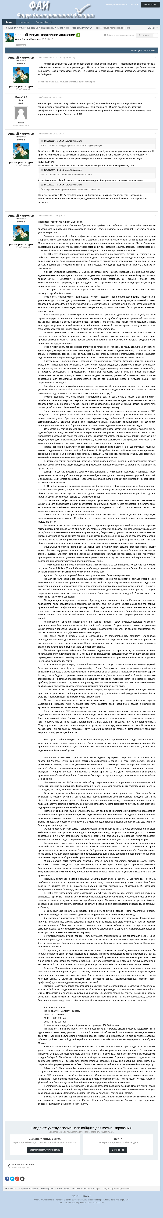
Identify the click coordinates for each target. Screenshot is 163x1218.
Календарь (24, 22)
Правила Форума (44, 22)
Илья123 (70, 141)
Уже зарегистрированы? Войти (122, 5)
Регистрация (150, 4)
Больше (153, 28)
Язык (76, 1206)
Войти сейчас (118, 1160)
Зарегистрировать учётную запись (45, 1160)
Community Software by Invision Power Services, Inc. (81, 1213)
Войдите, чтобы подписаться (120, 35)
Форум (9, 22)
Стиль (86, 1206)
